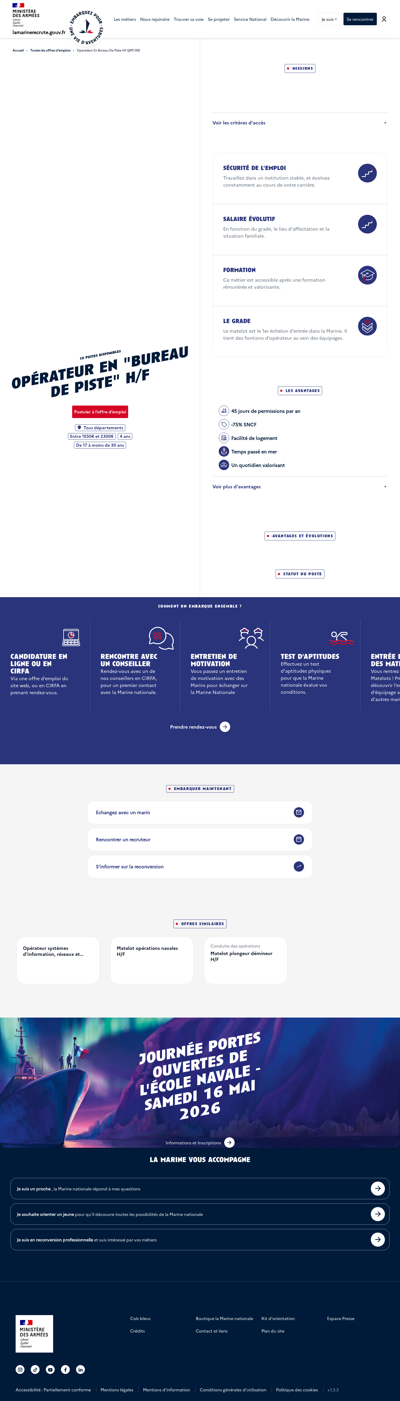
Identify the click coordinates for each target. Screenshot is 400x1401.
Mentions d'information (166, 1389)
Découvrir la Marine (290, 19)
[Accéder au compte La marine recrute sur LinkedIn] (80, 1369)
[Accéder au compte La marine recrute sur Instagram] (20, 1369)
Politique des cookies (297, 1389)
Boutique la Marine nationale (224, 1318)
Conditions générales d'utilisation (233, 1389)
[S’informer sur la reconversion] (200, 866)
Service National (250, 19)
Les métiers (125, 19)
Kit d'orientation (278, 1318)
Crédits (137, 1331)
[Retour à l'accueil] (86, 27)
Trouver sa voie (189, 19)
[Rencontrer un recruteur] (200, 839)
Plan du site (272, 1331)
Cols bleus (140, 1318)
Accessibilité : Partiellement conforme (53, 1389)
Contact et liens (212, 1331)
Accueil (18, 50)
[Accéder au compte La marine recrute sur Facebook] (65, 1369)
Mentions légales (117, 1389)
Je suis (331, 19)
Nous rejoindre (155, 19)
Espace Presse (340, 1318)
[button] (200, 1142)
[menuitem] (125, 19)
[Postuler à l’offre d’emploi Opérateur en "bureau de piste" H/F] (100, 412)
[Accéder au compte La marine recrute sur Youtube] (50, 1369)
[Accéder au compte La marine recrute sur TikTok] (35, 1369)
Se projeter (219, 19)
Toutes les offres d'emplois (50, 50)
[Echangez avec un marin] (200, 812)
